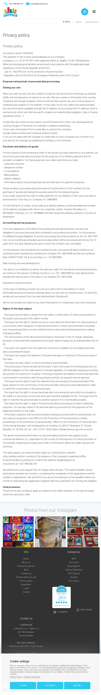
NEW (74, 558)
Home (78, 22)
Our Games (74, 581)
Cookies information (32, 677)
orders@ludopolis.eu (39, 4)
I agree (23, 685)
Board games (74, 566)
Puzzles (74, 577)
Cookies (26, 592)
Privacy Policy (16, 677)
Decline (77, 685)
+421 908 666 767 (16, 4)
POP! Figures (74, 573)
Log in (26, 588)
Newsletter (26, 584)
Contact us (26, 573)
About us (26, 562)
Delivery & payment (26, 566)
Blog (26, 569)
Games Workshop (73, 569)
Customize (50, 685)
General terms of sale (26, 577)
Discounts (74, 562)
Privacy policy (92, 22)
